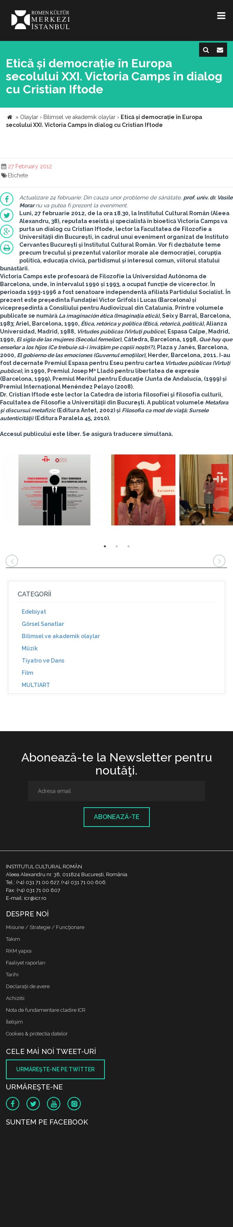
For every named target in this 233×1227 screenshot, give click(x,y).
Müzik (30, 648)
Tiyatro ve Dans (43, 660)
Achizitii (15, 998)
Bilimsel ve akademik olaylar (61, 636)
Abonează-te (117, 817)
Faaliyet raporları (25, 963)
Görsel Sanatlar (43, 624)
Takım (13, 939)
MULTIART (36, 685)
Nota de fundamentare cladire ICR (46, 1010)
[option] (54, 490)
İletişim (14, 1022)
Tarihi (12, 975)
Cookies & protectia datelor (37, 1034)
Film (27, 673)
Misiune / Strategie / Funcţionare (45, 927)
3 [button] (128, 546)
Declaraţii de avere (28, 986)
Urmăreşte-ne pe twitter (55, 1069)
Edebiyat (34, 612)
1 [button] (105, 546)
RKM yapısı (19, 951)
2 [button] (117, 546)
